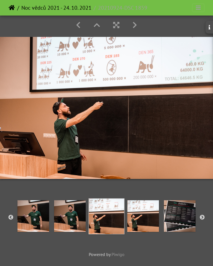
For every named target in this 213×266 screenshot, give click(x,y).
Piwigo (118, 254)
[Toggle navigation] (198, 8)
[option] (33, 216)
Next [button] (202, 217)
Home (12, 8)
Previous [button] (11, 217)
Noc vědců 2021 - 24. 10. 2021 (56, 7)
